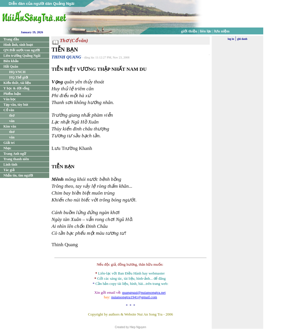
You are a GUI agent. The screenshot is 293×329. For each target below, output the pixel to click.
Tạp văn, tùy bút (15, 105)
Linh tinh (10, 164)
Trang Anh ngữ (14, 154)
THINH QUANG (66, 57)
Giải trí (9, 143)
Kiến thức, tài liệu (17, 83)
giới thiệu (189, 31)
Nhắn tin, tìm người (18, 175)
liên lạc (206, 31)
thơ (11, 115)
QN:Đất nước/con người (21, 50)
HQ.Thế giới (18, 77)
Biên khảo (11, 61)
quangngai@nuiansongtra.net (143, 292)
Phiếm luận (12, 94)
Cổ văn (8, 110)
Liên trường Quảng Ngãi (21, 56)
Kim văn (9, 126)
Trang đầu (11, 39)
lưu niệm (222, 31)
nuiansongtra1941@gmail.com (134, 297)
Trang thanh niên (16, 159)
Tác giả (9, 170)
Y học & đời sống (16, 88)
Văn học (9, 99)
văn (12, 121)
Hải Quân (10, 66)
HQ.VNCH (17, 72)
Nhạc (7, 148)
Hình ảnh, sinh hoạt (18, 45)
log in (231, 39)
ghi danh (242, 39)
